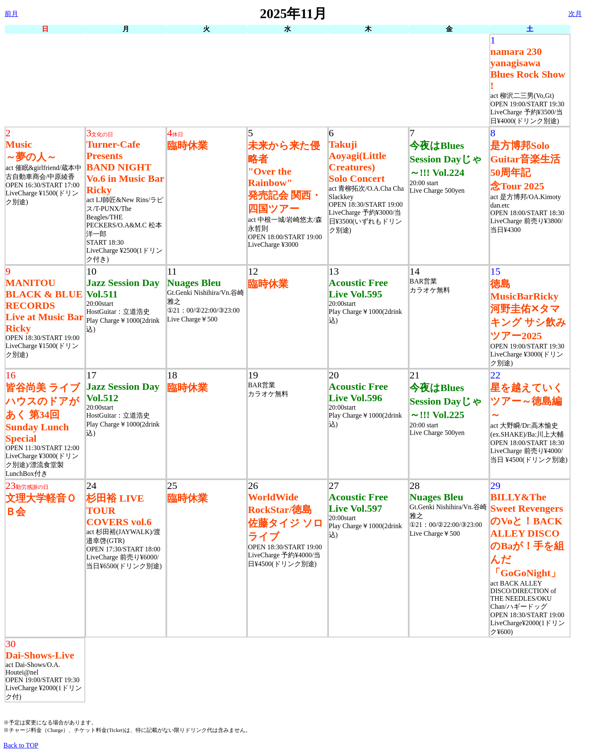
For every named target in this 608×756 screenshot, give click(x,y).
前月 (11, 13)
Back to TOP (20, 745)
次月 (575, 13)
